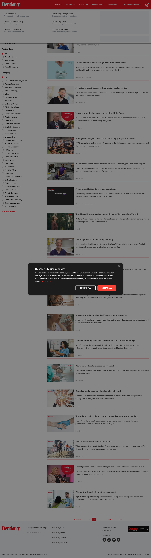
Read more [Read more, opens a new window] (46, 281)
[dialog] (75, 279)
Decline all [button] (85, 288)
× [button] (119, 266)
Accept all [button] (107, 288)
